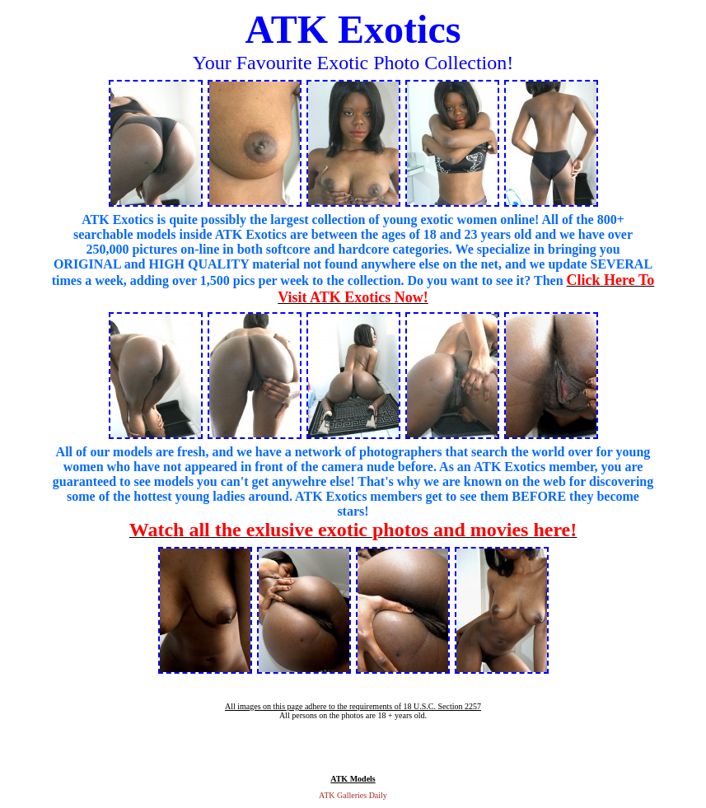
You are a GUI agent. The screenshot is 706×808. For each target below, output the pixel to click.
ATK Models (353, 778)
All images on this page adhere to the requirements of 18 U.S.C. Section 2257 (353, 706)
